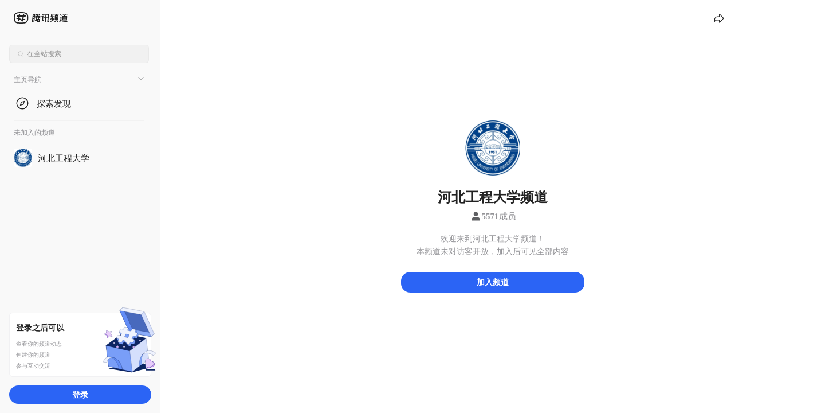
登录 (80, 394)
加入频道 (493, 281)
